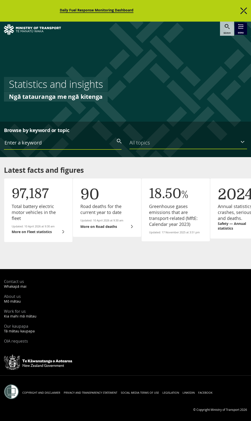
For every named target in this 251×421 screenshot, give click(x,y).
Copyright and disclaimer (41, 392)
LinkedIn (189, 392)
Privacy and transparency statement (90, 392)
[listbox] (188, 142)
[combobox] (63, 143)
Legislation (170, 392)
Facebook (205, 392)
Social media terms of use (140, 392)
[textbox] (66, 142)
